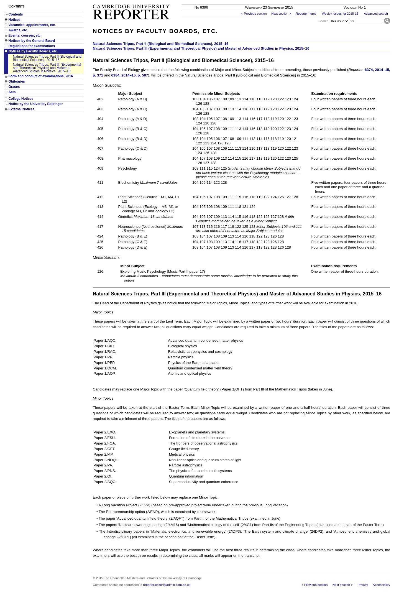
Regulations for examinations (31, 46)
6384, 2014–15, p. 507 (129, 75)
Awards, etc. (18, 30)
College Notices (20, 99)
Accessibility (381, 584)
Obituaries (16, 81)
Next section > (281, 13)
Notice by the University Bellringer (35, 104)
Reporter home (306, 13)
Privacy (362, 584)
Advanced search (376, 13)
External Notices (21, 109)
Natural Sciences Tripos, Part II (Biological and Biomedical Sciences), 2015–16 (47, 58)
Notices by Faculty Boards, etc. (33, 51)
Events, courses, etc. (24, 35)
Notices (14, 20)
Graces (14, 87)
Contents (15, 14)
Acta (12, 92)
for (352, 21)
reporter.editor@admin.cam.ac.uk (166, 584)
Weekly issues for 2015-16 (340, 13)
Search (323, 21)
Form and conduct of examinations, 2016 (40, 76)
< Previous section (254, 13)
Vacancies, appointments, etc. (32, 25)
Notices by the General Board (31, 41)
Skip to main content (376, 1)
